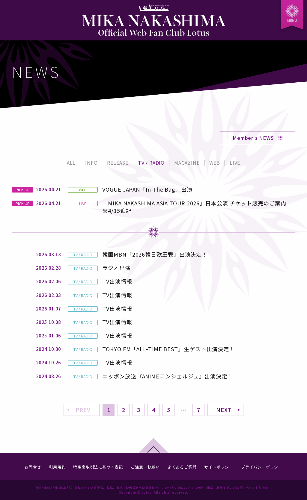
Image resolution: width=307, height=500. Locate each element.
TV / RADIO (151, 162)
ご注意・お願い (145, 467)
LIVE (235, 162)
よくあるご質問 (182, 467)
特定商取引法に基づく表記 (98, 467)
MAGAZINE (186, 162)
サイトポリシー (218, 467)
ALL (71, 162)
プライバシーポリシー (261, 467)
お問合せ (33, 467)
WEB (214, 162)
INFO (91, 162)
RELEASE (117, 162)
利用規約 (57, 467)
